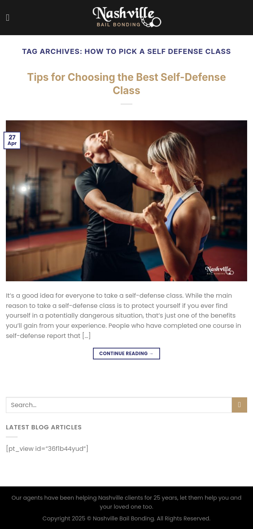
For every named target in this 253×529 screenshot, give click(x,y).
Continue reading (126, 353)
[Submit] (239, 405)
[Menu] (10, 17)
